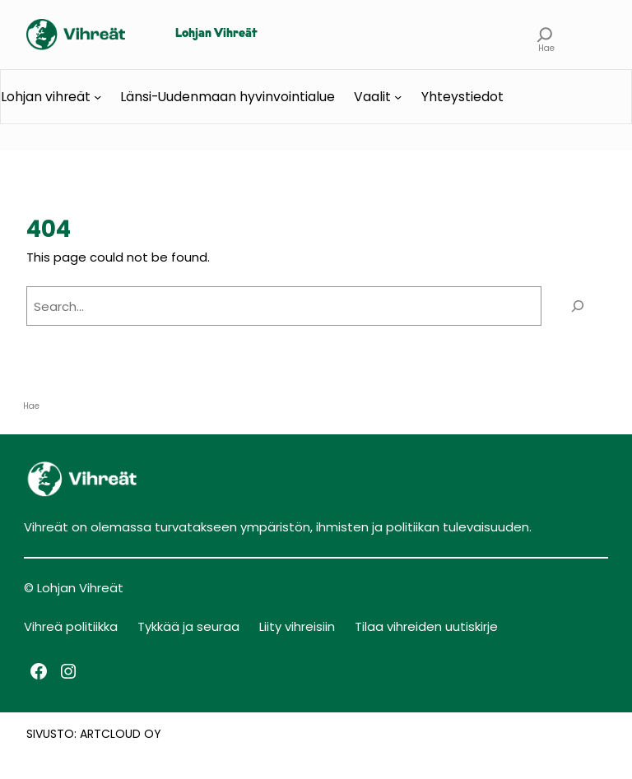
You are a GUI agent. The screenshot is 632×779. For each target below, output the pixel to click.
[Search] (578, 306)
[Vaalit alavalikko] (398, 96)
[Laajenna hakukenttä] (545, 34)
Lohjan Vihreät (216, 34)
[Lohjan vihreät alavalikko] (97, 96)
